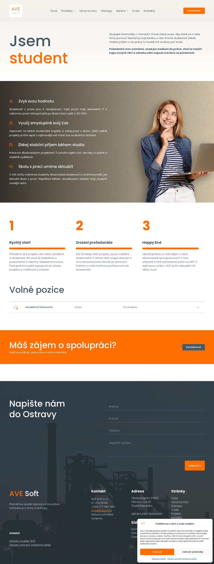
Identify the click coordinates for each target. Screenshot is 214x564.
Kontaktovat (193, 347)
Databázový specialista (39, 307)
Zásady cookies (159, 559)
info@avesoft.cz (101, 510)
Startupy (106, 11)
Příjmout (157, 551)
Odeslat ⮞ (195, 465)
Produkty (67, 11)
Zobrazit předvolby (192, 551)
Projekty (176, 513)
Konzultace (194, 10)
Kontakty (149, 11)
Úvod (54, 11)
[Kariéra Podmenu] (127, 10)
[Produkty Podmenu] (74, 10)
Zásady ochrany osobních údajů (182, 559)
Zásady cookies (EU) (22, 541)
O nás (135, 11)
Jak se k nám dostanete (146, 513)
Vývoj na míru (88, 11)
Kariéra (120, 11)
